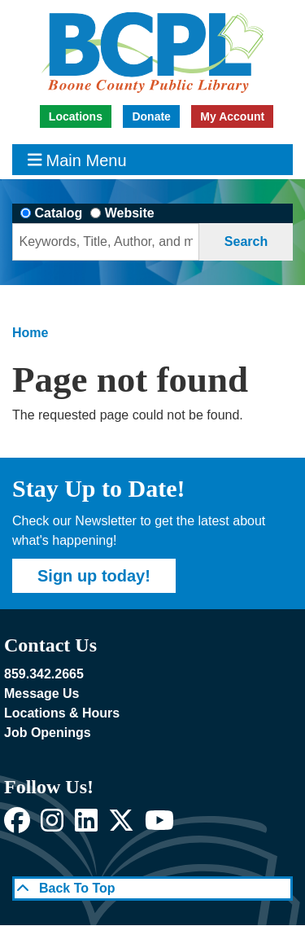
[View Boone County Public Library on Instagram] (52, 825)
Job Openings (47, 732)
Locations (75, 116)
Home (30, 333)
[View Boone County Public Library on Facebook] (17, 825)
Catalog (59, 213)
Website (130, 213)
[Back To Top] (152, 888)
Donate (151, 116)
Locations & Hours (62, 713)
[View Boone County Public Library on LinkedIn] (86, 825)
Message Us (42, 693)
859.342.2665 (44, 674)
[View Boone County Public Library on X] (121, 825)
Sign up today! (93, 576)
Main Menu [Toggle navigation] (77, 160)
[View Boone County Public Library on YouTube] (159, 825)
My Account (232, 116)
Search (246, 241)
